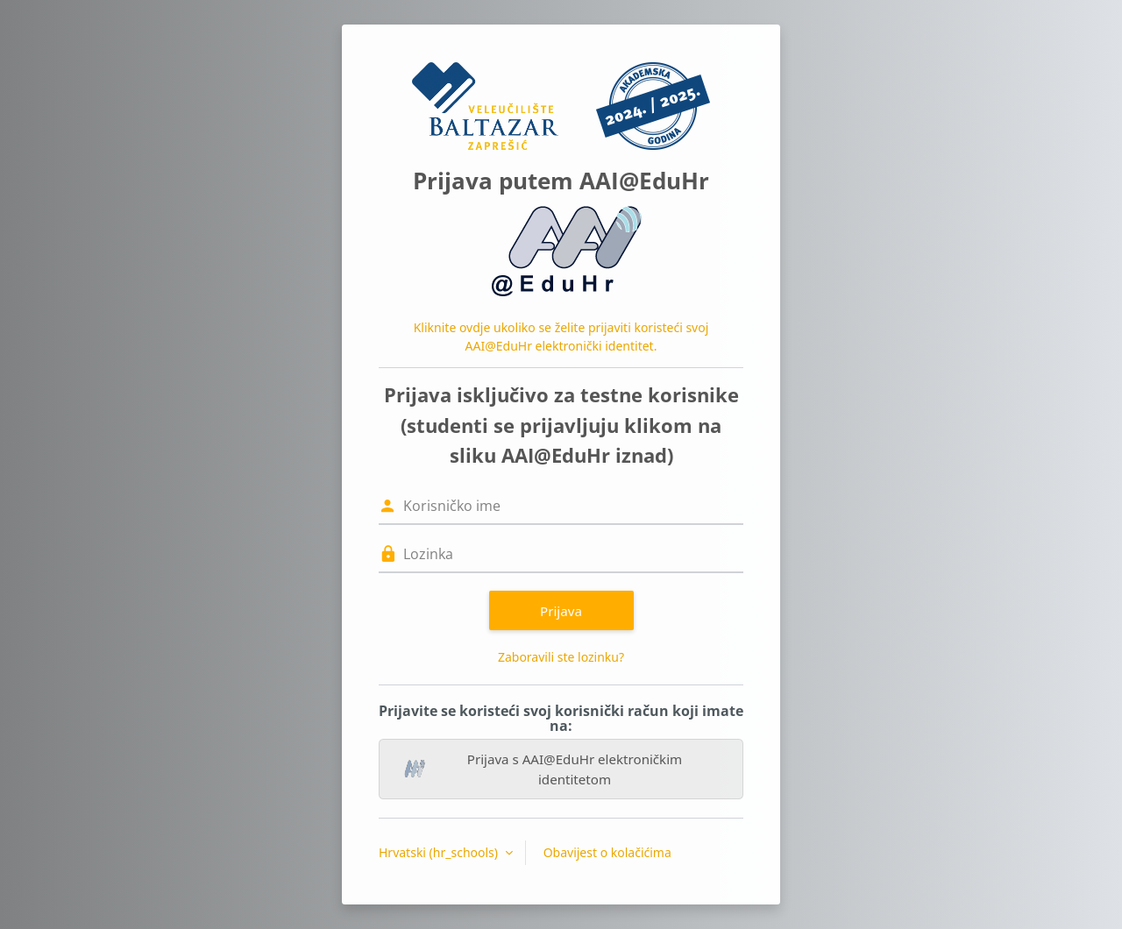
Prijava (561, 611)
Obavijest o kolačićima (607, 852)
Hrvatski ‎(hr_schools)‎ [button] (440, 852)
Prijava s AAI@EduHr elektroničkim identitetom (543, 769)
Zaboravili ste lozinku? (561, 657)
